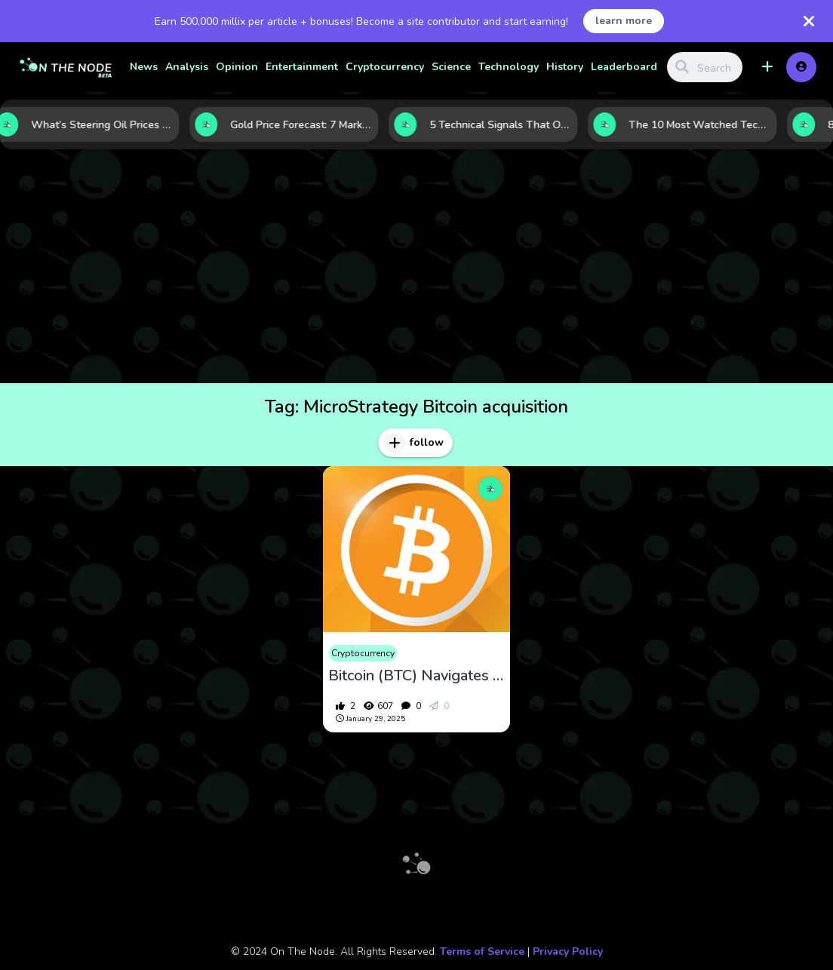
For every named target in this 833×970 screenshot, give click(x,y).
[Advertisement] (416, 270)
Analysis (186, 67)
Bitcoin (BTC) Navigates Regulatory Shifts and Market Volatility (417, 676)
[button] (767, 67)
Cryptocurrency (385, 67)
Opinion (237, 67)
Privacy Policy (568, 951)
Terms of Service (482, 951)
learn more (623, 21)
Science (451, 67)
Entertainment (302, 67)
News (144, 67)
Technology (508, 67)
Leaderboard (624, 67)
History (564, 67)
